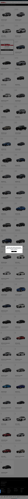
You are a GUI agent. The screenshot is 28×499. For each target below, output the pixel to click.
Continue (14, 251)
